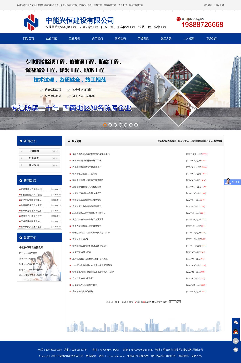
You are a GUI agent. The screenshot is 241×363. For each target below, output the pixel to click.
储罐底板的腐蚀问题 (81, 252)
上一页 (114, 302)
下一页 (121, 302)
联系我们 (212, 38)
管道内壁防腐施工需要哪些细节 (86, 226)
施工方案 (166, 38)
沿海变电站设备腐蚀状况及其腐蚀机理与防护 (93, 272)
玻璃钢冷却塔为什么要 (31, 210)
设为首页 (208, 5)
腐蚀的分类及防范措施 (82, 291)
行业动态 (34, 158)
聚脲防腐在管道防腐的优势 (84, 285)
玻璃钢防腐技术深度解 (31, 227)
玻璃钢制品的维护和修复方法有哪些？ (90, 245)
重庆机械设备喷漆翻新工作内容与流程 (90, 259)
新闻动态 (120, 38)
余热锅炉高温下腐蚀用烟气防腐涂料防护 (91, 232)
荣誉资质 (143, 38)
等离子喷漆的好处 (80, 239)
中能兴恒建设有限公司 (35, 5)
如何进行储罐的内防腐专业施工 (86, 193)
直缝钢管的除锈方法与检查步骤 (86, 187)
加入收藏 (220, 5)
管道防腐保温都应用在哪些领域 (86, 200)
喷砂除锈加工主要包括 (31, 189)
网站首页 (28, 38)
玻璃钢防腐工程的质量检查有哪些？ (89, 213)
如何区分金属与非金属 (31, 194)
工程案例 (74, 38)
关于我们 (97, 38)
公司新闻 (34, 151)
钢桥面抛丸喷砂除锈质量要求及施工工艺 (91, 154)
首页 (108, 302)
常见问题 (34, 165)
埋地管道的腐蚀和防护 (82, 278)
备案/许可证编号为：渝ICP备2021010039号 (151, 356)
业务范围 (51, 38)
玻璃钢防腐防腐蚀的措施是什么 (86, 167)
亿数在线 (196, 356)
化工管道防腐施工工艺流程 (84, 173)
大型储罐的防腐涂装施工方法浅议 (87, 219)
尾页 (126, 302)
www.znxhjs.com (116, 356)
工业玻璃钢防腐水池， (31, 221)
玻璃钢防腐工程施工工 (31, 205)
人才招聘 (189, 38)
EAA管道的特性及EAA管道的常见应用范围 (92, 265)
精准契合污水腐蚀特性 (31, 216)
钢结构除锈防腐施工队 (31, 200)
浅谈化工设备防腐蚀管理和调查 (86, 206)
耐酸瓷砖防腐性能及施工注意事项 (87, 180)
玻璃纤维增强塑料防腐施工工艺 (86, 160)
